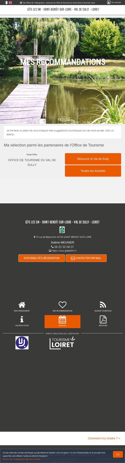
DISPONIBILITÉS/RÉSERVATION (42, 258)
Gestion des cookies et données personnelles (21, 459)
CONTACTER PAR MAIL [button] (86, 258)
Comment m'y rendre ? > (104, 438)
